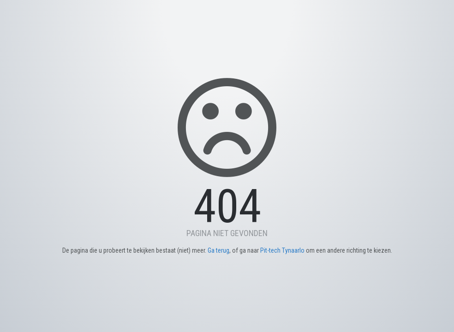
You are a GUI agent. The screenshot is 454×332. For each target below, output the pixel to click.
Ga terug (218, 250)
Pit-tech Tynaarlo (282, 250)
